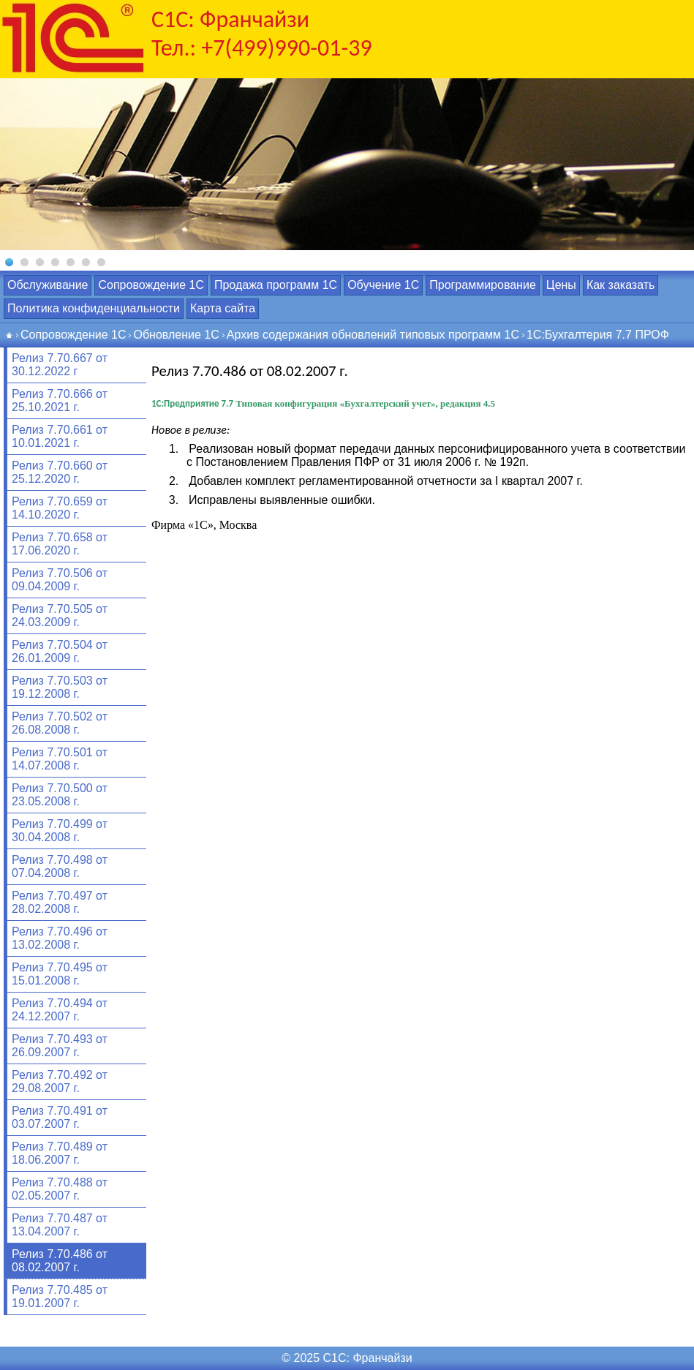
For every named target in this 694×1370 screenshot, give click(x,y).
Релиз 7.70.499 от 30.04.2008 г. (60, 830)
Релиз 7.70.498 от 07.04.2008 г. (60, 866)
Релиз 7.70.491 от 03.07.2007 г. (60, 1117)
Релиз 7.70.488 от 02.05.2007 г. (60, 1189)
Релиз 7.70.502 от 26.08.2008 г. (60, 723)
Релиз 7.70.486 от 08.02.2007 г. (60, 1260)
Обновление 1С (176, 334)
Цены (561, 285)
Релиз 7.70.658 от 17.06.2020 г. (60, 544)
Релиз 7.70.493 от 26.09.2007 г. (60, 1045)
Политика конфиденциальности (93, 308)
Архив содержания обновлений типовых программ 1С (373, 334)
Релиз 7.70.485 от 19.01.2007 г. (60, 1296)
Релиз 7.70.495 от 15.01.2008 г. (60, 974)
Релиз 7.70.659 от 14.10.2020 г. (60, 508)
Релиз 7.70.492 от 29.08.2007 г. (60, 1081)
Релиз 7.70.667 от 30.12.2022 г (60, 364)
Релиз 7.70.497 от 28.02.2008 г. (60, 902)
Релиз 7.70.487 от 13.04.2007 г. (60, 1225)
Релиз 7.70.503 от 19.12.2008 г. (60, 687)
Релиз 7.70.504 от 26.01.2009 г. (60, 651)
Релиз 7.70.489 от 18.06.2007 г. (60, 1153)
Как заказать (620, 285)
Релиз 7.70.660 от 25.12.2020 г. (60, 472)
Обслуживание (47, 285)
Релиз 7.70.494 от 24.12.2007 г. (60, 1010)
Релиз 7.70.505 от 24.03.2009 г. (60, 615)
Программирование (482, 285)
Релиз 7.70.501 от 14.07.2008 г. (60, 759)
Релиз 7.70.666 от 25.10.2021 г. (60, 400)
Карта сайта (222, 308)
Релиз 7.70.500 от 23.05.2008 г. (60, 795)
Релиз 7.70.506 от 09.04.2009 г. (60, 579)
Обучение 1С (383, 285)
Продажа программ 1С (275, 285)
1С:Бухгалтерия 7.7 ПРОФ (598, 334)
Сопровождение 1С (150, 285)
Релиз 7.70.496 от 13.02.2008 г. (60, 938)
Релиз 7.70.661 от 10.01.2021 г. (60, 436)
